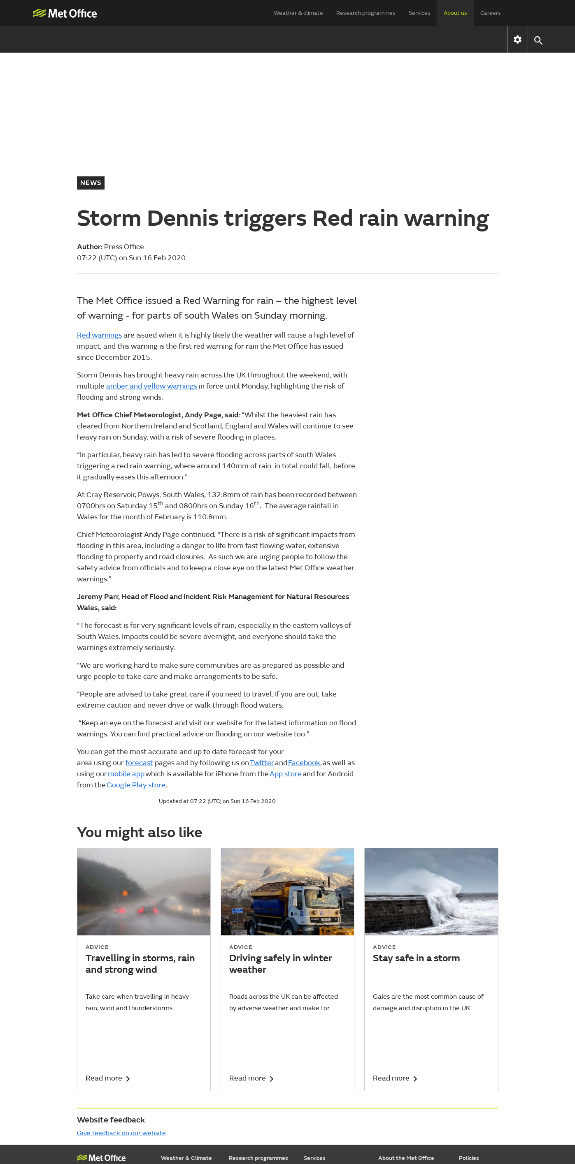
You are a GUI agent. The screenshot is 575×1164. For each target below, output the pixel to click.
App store (286, 643)
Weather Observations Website (106, 1093)
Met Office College (101, 1041)
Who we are (168, 39)
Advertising (318, 1101)
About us (455, 12)
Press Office (394, 1060)
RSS (464, 1080)
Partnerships (395, 1080)
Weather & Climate (186, 1027)
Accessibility (475, 1039)
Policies (469, 1027)
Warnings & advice (185, 1049)
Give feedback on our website (121, 1003)
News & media (304, 39)
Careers (490, 12)
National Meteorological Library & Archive (106, 1065)
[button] (538, 40)
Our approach (246, 1039)
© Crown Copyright (475, 1151)
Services (420, 12)
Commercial (394, 1049)
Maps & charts (180, 1060)
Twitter (262, 632)
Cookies (469, 1049)
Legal (466, 1060)
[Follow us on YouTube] (395, 1128)
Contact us (365, 39)
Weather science (251, 1049)
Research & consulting (333, 1080)
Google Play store (136, 655)
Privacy (468, 1070)
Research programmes (366, 12)
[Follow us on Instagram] (454, 1128)
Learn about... (178, 1091)
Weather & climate (298, 12)
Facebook (304, 632)
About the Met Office (406, 1027)
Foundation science (254, 1080)
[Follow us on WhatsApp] (491, 1128)
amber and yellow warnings (151, 256)
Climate (171, 1070)
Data (310, 1070)
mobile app (126, 643)
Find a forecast (180, 1039)
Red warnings (99, 205)
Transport (316, 1049)
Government (320, 1039)
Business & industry (329, 1060)
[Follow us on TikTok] (434, 1128)
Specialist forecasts (187, 1080)
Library (238, 1091)
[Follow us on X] (376, 1128)
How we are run (234, 39)
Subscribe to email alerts (410, 1101)
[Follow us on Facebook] (415, 1128)
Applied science (249, 1070)
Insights (314, 1091)
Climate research (251, 1060)
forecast (139, 632)
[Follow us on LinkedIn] (473, 1128)
